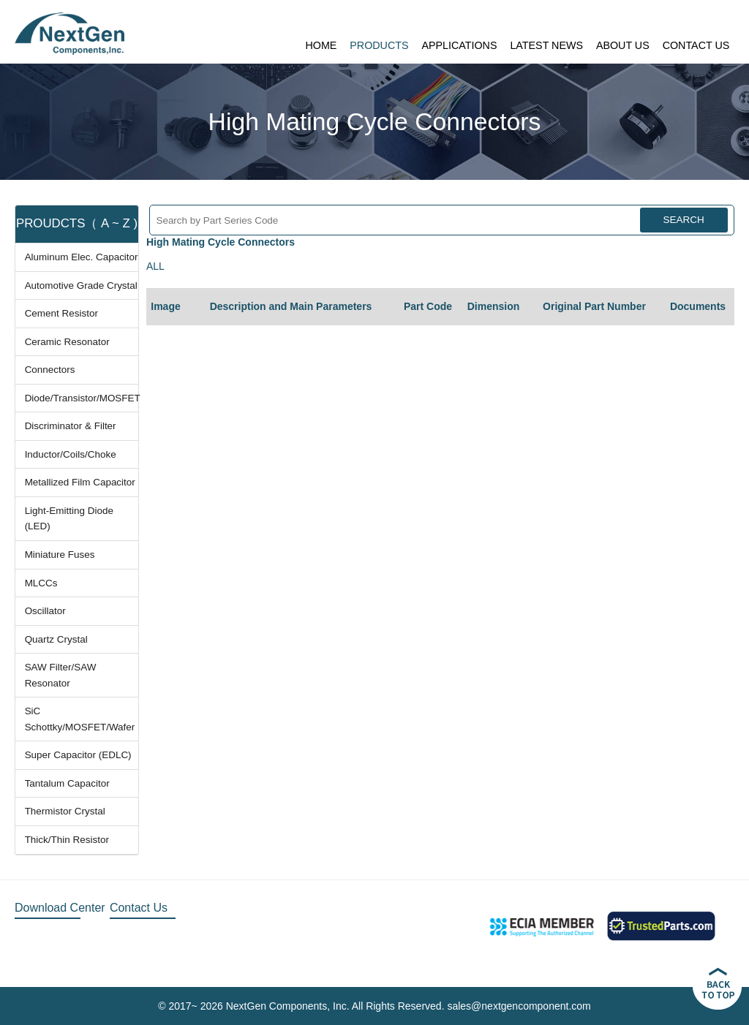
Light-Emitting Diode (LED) (69, 518)
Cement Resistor (61, 313)
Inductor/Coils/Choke (70, 454)
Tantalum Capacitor (67, 783)
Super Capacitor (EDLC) (78, 754)
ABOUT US (623, 45)
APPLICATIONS (459, 45)
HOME (320, 45)
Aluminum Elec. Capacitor (81, 256)
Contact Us (139, 907)
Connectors (50, 369)
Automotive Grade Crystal (81, 285)
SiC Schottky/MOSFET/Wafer (80, 719)
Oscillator (45, 610)
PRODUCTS (379, 45)
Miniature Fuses (60, 554)
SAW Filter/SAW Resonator (61, 675)
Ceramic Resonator (67, 341)
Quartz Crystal (56, 639)
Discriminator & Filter (70, 425)
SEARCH (683, 219)
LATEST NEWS (546, 45)
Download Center (60, 907)
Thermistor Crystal (65, 811)
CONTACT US (696, 45)
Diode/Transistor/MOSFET (81, 398)
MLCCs (41, 583)
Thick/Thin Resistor (67, 839)
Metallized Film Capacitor (80, 482)
